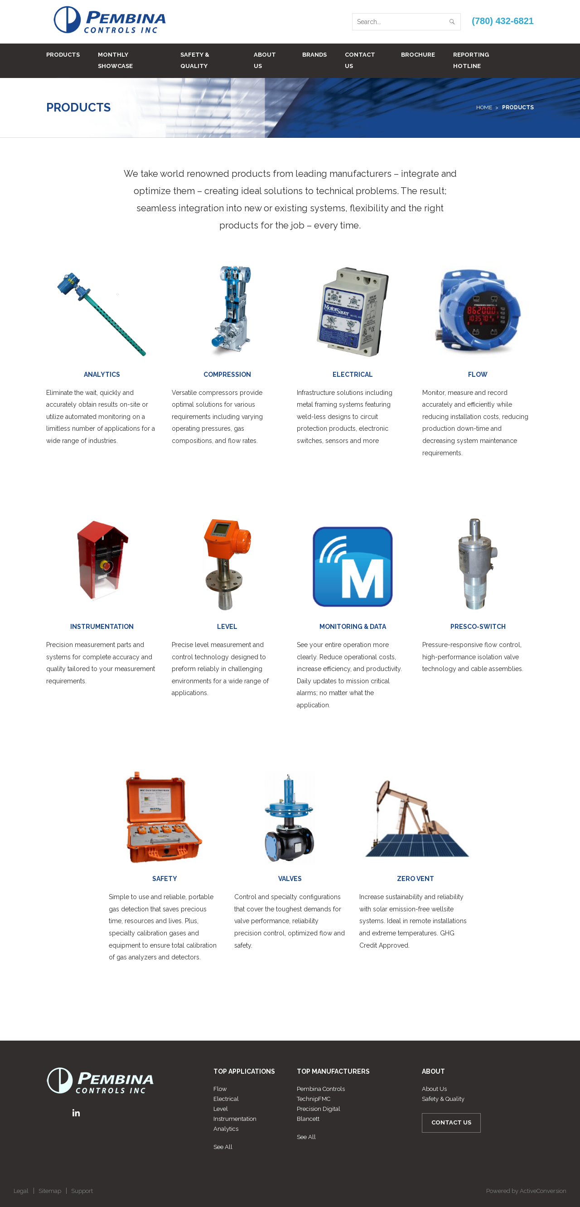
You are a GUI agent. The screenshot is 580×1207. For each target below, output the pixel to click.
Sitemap (50, 1191)
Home (484, 107)
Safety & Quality (194, 60)
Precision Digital (318, 1108)
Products (63, 54)
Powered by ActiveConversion (526, 1191)
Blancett (308, 1118)
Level (220, 1108)
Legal (21, 1191)
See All (222, 1147)
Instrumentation (234, 1118)
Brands (314, 54)
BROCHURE (418, 54)
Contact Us (360, 60)
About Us (265, 60)
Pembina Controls (321, 1088)
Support (82, 1191)
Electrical (226, 1098)
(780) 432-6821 (503, 21)
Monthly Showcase (115, 60)
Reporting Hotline (471, 60)
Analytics (225, 1128)
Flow (220, 1088)
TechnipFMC (313, 1098)
